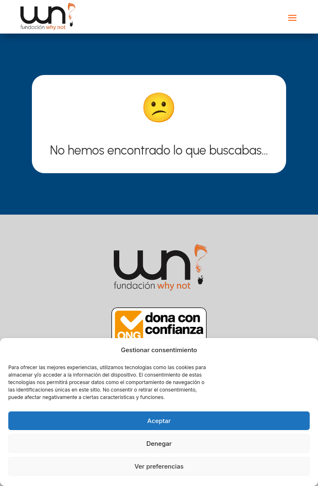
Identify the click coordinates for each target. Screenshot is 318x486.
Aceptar (159, 421)
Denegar (158, 443)
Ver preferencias (159, 466)
